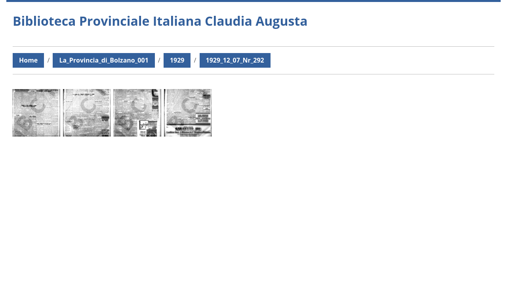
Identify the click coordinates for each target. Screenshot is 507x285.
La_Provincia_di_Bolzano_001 (103, 60)
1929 (177, 60)
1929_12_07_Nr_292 (235, 60)
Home (28, 60)
